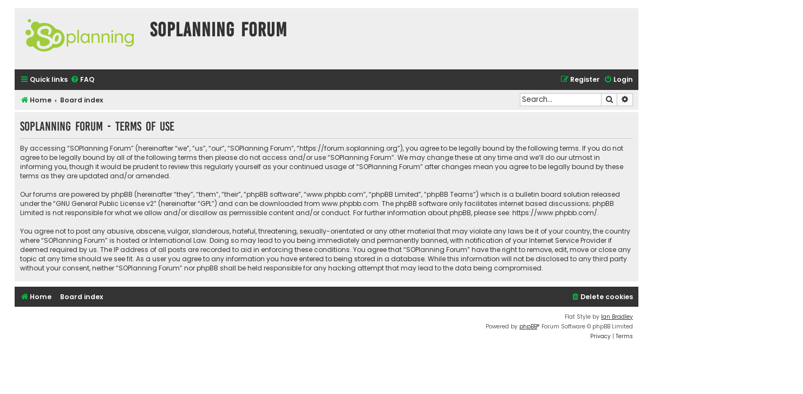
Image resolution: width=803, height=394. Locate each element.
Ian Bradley (617, 317)
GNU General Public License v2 (105, 203)
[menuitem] (82, 80)
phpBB (528, 326)
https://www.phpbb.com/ (554, 212)
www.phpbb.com (350, 203)
